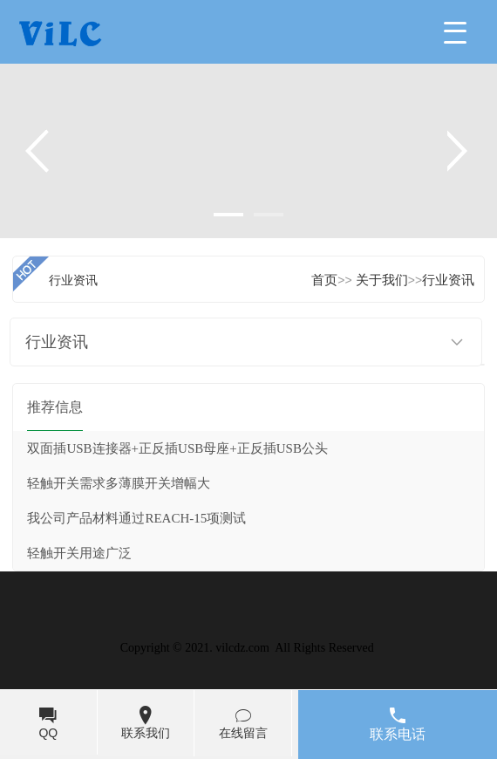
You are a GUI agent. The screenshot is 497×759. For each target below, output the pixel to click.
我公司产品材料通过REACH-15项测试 (136, 518)
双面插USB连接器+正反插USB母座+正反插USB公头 (177, 448)
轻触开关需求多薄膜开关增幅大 (118, 483)
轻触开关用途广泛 (79, 553)
